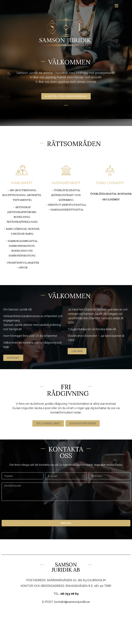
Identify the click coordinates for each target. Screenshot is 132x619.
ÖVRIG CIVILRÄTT (110, 183)
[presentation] (26, 510)
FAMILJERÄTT (22, 183)
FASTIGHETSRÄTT (66, 183)
